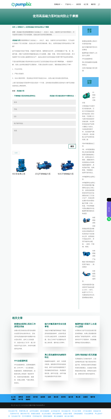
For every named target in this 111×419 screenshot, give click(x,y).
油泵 (49, 397)
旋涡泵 (43, 397)
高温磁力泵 (20, 91)
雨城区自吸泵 (35, 413)
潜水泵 (56, 397)
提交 (72, 146)
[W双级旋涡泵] (86, 221)
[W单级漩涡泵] (86, 254)
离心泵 (78, 397)
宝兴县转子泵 (15, 416)
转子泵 (20, 399)
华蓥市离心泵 (23, 411)
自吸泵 (85, 397)
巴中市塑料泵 (26, 416)
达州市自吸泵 (34, 411)
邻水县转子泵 (12, 411)
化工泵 (86, 4)
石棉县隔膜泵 (78, 413)
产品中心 (68, 4)
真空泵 (78, 4)
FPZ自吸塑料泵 (87, 59)
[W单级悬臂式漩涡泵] (86, 274)
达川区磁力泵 (55, 411)
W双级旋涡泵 (93, 220)
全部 (16, 153)
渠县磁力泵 (97, 411)
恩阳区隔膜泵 (47, 416)
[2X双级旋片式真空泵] (86, 96)
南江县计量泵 (69, 416)
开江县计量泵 (76, 411)
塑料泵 (20, 397)
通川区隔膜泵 (44, 411)
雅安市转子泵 (25, 413)
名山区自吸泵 (46, 413)
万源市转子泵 (14, 413)
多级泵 (28, 397)
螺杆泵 (93, 4)
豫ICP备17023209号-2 (37, 405)
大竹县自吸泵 (87, 411)
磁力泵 (71, 397)
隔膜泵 (28, 399)
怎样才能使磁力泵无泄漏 (86, 355)
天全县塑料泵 (88, 413)
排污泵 (35, 397)
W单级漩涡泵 (93, 253)
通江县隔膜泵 (58, 416)
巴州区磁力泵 (37, 416)
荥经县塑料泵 (56, 413)
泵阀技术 (57, 4)
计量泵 (13, 399)
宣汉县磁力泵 (66, 411)
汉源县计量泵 (67, 413)
